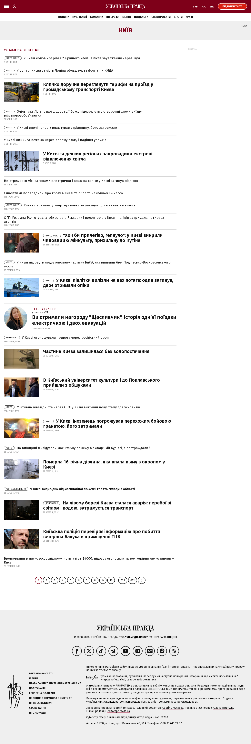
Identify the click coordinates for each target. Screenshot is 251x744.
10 (111, 580)
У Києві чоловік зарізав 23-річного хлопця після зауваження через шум (72, 58)
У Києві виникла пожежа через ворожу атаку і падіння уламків (55, 140)
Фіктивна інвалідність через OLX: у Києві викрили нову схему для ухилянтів (72, 407)
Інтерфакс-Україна (112, 679)
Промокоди (37, 712)
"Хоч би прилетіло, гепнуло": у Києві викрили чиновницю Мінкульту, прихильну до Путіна (103, 237)
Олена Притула (223, 707)
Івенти (126, 17)
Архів (189, 17)
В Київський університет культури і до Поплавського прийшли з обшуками (101, 382)
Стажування (37, 707)
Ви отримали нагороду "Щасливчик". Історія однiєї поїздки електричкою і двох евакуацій (104, 320)
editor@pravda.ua (118, 711)
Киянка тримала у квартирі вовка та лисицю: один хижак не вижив (69, 205)
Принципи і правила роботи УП (50, 698)
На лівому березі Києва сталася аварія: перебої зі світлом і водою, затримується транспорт (107, 505)
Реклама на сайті (41, 673)
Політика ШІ (37, 688)
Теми (244, 26)
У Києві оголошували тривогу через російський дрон (56, 338)
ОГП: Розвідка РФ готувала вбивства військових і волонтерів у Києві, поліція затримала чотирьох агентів (84, 220)
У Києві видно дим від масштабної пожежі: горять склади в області (69, 489)
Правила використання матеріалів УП (55, 683)
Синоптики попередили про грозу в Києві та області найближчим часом (64, 193)
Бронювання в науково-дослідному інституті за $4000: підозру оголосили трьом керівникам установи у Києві (89, 560)
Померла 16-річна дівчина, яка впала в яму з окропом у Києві (104, 464)
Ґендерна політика (42, 693)
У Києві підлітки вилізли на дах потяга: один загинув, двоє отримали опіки (108, 282)
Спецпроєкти (161, 17)
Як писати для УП (41, 702)
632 (132, 580)
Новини (63, 17)
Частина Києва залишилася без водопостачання (96, 351)
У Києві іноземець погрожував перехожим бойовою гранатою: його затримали (107, 423)
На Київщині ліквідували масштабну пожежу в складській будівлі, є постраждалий (77, 448)
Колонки (96, 17)
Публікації (79, 17)
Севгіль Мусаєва (172, 707)
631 (123, 580)
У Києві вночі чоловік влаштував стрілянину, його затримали (60, 128)
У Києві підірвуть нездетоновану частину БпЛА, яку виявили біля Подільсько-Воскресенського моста (87, 264)
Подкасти (141, 17)
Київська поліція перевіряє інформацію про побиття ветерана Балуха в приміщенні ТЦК (101, 534)
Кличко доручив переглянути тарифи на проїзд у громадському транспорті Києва (98, 87)
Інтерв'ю (112, 17)
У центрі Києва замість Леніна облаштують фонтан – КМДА (58, 70)
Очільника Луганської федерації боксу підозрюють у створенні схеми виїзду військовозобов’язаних (73, 113)
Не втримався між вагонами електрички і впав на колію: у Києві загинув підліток (71, 181)
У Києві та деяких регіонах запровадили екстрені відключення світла (97, 156)
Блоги (178, 17)
